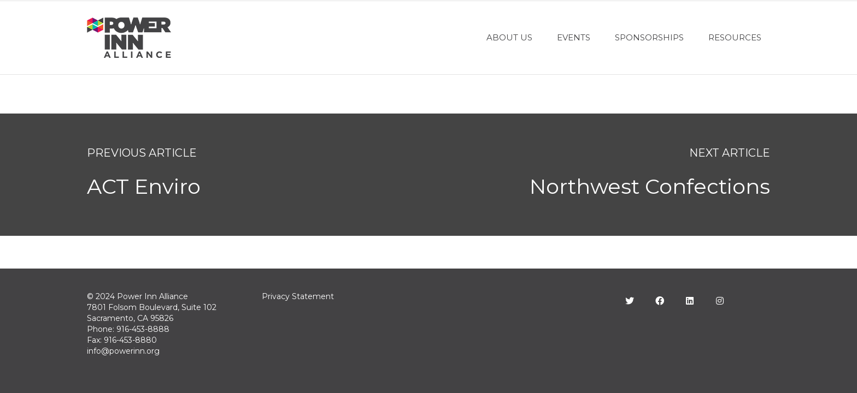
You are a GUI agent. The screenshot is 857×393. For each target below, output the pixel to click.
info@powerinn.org (123, 351)
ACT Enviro (144, 186)
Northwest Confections (650, 186)
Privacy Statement (298, 296)
